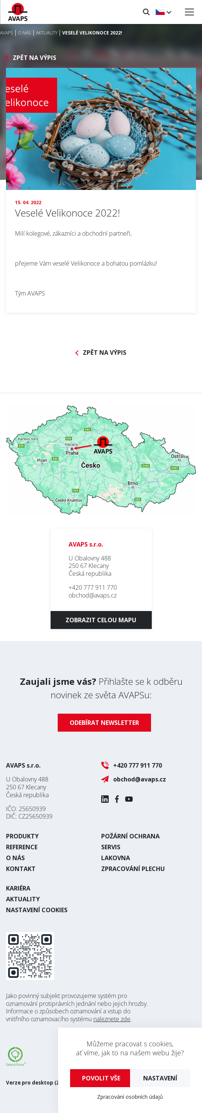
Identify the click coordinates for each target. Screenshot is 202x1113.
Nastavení (160, 1078)
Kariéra (18, 888)
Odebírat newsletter (104, 723)
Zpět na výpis (34, 58)
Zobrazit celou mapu (101, 620)
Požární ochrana (130, 836)
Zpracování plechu (133, 869)
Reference (21, 847)
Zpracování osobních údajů (130, 1096)
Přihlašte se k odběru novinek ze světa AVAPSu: (101, 688)
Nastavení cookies (36, 910)
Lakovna (115, 858)
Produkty (22, 836)
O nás (15, 858)
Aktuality (23, 899)
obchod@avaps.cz (93, 595)
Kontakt (21, 869)
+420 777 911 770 (93, 587)
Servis (110, 847)
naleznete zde (111, 1019)
